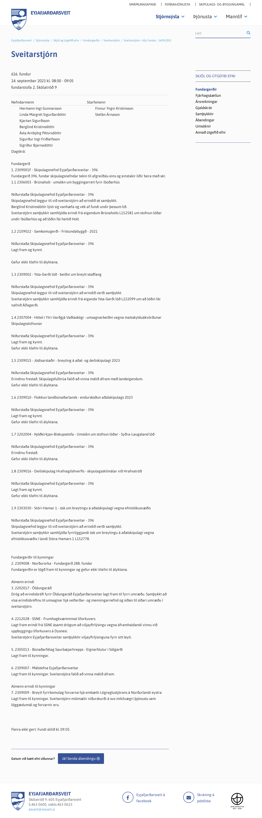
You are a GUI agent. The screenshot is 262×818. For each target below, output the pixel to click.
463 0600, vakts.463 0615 (51, 804)
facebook (127, 797)
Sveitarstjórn (112, 40)
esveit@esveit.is (42, 809)
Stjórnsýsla (43, 40)
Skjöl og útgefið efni (66, 40)
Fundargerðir (91, 40)
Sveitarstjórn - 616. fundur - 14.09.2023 (147, 40)
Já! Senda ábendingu (79, 758)
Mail (188, 797)
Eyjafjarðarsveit (21, 40)
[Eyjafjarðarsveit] (18, 809)
